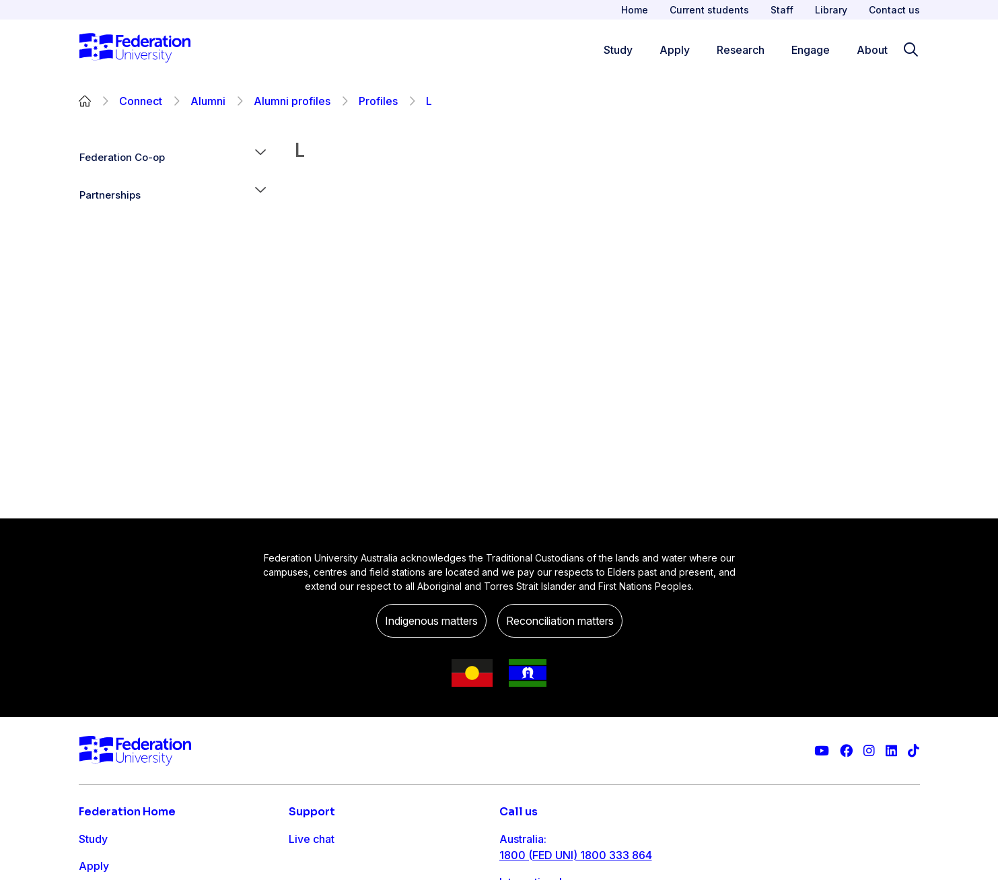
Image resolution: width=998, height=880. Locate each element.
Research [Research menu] (740, 50)
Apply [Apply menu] (675, 50)
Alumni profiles (292, 101)
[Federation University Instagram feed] (869, 751)
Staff (782, 9)
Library (831, 9)
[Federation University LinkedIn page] (891, 751)
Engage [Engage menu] (810, 50)
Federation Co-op (122, 157)
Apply (94, 866)
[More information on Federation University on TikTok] (913, 751)
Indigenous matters (431, 621)
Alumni (207, 101)
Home (634, 9)
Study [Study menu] (618, 50)
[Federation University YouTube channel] (821, 751)
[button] (260, 157)
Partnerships (110, 195)
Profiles (378, 101)
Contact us (894, 9)
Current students (709, 9)
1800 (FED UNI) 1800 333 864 (575, 855)
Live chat (311, 839)
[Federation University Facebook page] (846, 751)
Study (93, 839)
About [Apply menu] (872, 50)
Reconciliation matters (560, 621)
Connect (140, 101)
